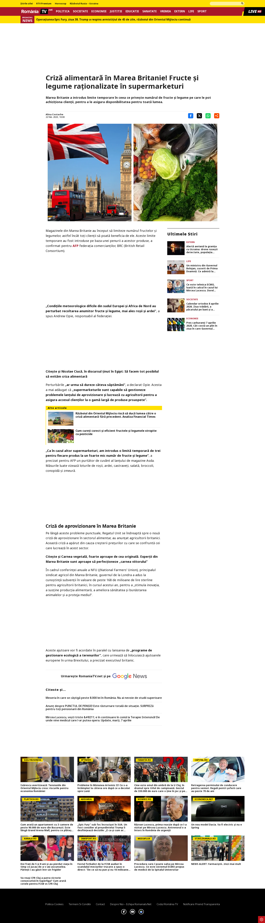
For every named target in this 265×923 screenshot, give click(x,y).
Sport (202, 11)
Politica (62, 11)
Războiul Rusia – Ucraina (84, 3)
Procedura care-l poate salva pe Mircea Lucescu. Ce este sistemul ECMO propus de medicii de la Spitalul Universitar (159, 867)
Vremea (165, 11)
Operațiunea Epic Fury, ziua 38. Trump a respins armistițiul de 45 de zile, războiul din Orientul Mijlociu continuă (113, 19)
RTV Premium (43, 3)
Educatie (132, 11)
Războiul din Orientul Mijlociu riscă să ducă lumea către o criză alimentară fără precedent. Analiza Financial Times (116, 415)
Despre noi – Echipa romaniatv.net (130, 904)
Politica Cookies (54, 904)
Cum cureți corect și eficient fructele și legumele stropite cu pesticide (116, 432)
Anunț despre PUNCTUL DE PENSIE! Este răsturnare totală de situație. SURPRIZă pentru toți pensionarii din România (100, 708)
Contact (100, 904)
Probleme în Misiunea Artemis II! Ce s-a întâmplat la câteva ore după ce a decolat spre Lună (103, 788)
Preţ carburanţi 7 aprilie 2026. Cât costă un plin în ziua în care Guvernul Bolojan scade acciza (201, 325)
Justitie (116, 11)
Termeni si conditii (80, 904)
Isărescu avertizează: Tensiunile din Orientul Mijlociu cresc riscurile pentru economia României (44, 788)
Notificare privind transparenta (201, 904)
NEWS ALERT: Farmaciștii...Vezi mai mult (216, 864)
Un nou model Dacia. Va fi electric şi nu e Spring (216, 826)
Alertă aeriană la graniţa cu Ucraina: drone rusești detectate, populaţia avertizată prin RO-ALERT (202, 249)
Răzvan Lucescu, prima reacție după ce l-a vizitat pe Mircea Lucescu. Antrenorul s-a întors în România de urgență (160, 827)
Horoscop (60, 3)
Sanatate (149, 11)
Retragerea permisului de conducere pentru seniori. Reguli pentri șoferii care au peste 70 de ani (216, 788)
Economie (98, 11)
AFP (75, 246)
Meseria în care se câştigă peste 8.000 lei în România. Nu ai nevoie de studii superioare (104, 697)
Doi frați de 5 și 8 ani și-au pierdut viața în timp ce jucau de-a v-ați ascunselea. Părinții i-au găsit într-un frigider (46, 867)
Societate (80, 11)
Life (191, 11)
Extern (179, 11)
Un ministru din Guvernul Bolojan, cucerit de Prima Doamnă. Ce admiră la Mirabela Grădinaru (202, 268)
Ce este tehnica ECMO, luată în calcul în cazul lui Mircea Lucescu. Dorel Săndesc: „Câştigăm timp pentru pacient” (202, 287)
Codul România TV (167, 904)
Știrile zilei (26, 3)
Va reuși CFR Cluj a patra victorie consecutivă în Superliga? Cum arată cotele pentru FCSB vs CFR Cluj (43, 880)
